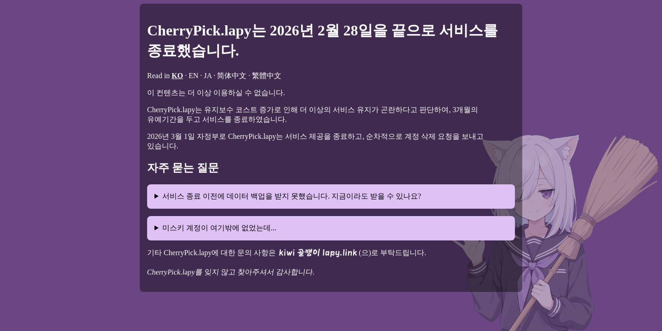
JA (208, 76)
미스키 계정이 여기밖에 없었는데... (219, 228)
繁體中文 (266, 76)
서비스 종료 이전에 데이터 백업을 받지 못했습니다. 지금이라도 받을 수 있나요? (291, 196)
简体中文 (231, 76)
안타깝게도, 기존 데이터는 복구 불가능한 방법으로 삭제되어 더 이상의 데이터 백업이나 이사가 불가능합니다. (331, 200)
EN (193, 76)
